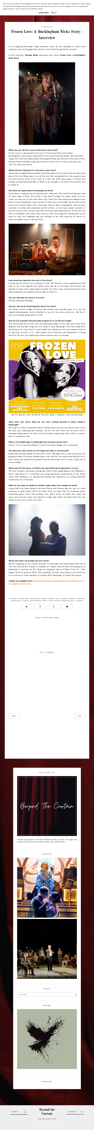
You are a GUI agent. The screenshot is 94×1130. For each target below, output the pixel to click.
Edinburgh (24, 598)
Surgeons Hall (68, 601)
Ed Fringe (13, 598)
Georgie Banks (67, 598)
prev (14, 716)
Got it (54, 13)
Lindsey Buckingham (31, 601)
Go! (25, 1111)
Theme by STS (50, 1119)
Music (45, 601)
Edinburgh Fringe (38, 598)
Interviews (16, 601)
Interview (80, 598)
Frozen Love (54, 598)
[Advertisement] (47, 737)
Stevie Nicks (54, 601)
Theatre (79, 601)
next (80, 716)
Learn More (43, 13)
